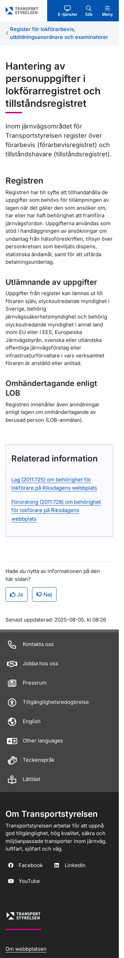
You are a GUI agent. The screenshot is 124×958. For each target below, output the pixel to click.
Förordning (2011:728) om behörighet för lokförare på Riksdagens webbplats (56, 510)
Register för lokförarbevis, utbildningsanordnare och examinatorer (59, 33)
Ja (16, 594)
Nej (44, 594)
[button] (67, 10)
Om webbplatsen (26, 949)
